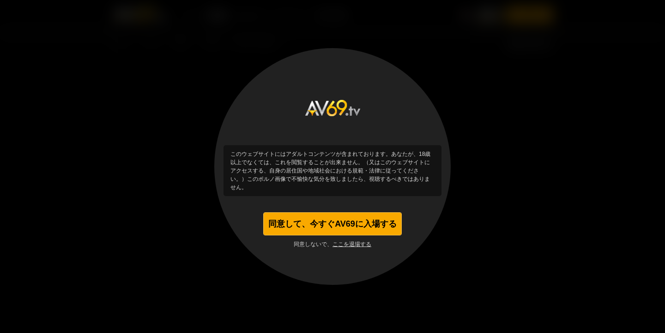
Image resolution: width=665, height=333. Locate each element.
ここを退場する (351, 244)
